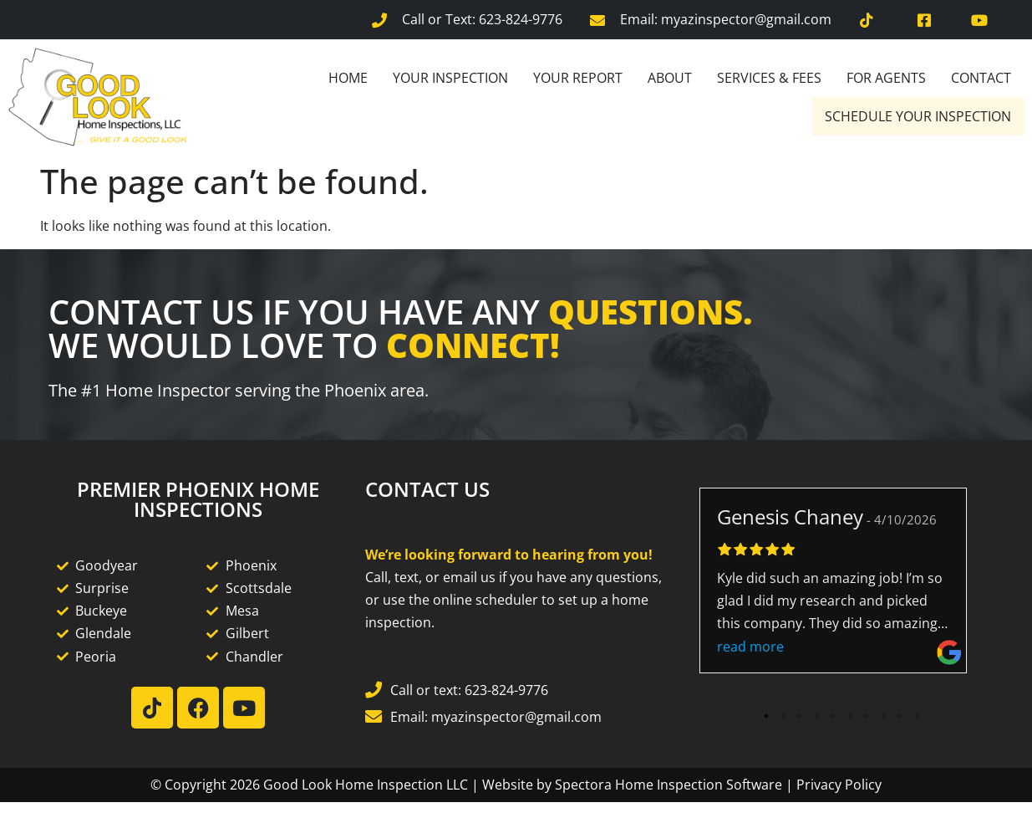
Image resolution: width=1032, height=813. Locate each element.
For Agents (886, 78)
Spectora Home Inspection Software (668, 784)
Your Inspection (450, 78)
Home (348, 78)
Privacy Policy (839, 784)
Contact (981, 78)
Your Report (578, 78)
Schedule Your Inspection (918, 116)
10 (916, 716)
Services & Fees (769, 78)
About (670, 78)
